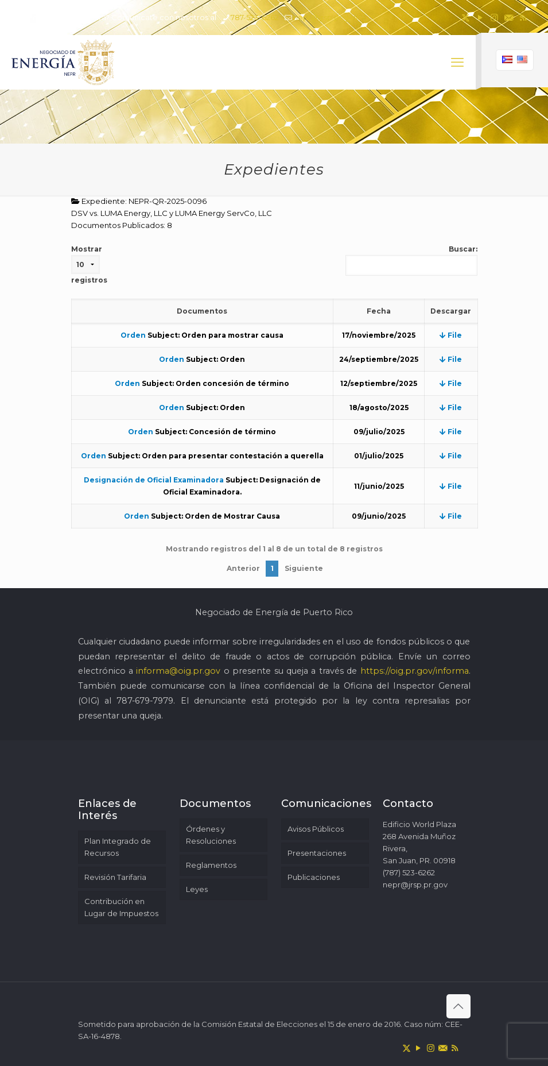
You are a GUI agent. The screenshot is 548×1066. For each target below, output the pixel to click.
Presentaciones (316, 853)
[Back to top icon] (458, 1006)
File (451, 335)
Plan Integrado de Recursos (117, 847)
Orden (133, 335)
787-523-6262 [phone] (255, 17)
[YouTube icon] (480, 17)
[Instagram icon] (494, 17)
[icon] (508, 17)
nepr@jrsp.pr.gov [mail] (325, 17)
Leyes (197, 889)
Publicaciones (313, 877)
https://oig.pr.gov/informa (414, 671)
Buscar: (411, 260)
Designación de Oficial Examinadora (154, 480)
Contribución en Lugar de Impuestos (121, 907)
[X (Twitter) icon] (465, 17)
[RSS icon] (523, 17)
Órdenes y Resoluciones (211, 834)
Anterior (243, 568)
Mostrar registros (89, 264)
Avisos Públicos (315, 828)
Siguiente (304, 568)
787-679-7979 (144, 701)
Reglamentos (211, 865)
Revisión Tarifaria (115, 877)
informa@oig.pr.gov (178, 671)
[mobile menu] (457, 62)
